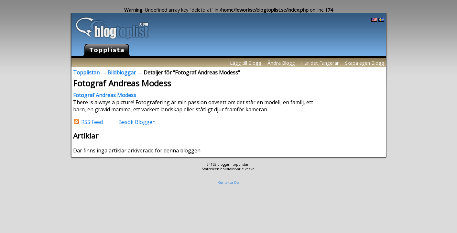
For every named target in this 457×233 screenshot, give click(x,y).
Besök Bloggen (137, 121)
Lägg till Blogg (245, 63)
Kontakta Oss (228, 182)
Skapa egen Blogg (364, 63)
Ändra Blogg (281, 63)
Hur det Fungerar (320, 63)
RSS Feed (92, 121)
